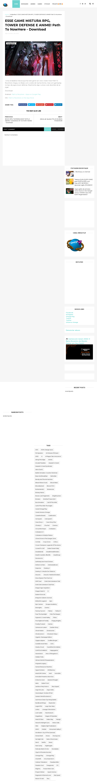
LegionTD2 (38, 551)
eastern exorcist (40, 439)
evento (47, 453)
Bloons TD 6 (50, 331)
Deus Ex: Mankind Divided (52, 420)
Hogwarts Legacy (40, 509)
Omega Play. (50, 601)
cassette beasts (40, 361)
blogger (43, 130)
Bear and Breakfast (41, 321)
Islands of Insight (53, 525)
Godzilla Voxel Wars (41, 489)
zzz (36, 766)
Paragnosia (50, 610)
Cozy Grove (46, 387)
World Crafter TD (48, 756)
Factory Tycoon (40, 456)
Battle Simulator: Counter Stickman (46, 318)
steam (47, 658)
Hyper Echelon (40, 515)
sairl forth (55, 630)
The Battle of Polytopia (42, 674)
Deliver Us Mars (40, 410)
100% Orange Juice (47, 295)
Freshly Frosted (40, 469)
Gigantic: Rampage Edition (43, 482)
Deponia (38, 413)
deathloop (57, 400)
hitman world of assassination (44, 505)
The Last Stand (39, 692)
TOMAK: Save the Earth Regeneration (47, 714)
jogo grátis (50, 535)
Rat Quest (57, 620)
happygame (54, 495)
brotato (37, 344)
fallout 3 (58, 456)
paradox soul (39, 610)
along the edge (40, 305)
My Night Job (39, 584)
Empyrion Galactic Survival (43, 443)
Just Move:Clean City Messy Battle (45, 545)
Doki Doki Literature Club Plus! (44, 430)
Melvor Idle (55, 568)
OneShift (38, 604)
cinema (55, 370)
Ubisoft (52, 733)
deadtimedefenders (52, 397)
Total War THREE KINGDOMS (44, 717)
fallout (50, 456)
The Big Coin (57, 674)
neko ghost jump (52, 584)
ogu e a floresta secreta (43, 597)
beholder (53, 321)
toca (54, 707)
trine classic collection (49, 727)
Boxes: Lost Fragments (42, 341)
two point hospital (41, 733)
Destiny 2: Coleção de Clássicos (45, 416)
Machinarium (49, 558)
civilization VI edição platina (43, 380)
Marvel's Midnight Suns (42, 568)
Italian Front (45, 528)
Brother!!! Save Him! (49, 344)
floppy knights (56, 466)
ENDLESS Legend (40, 446)
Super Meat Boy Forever (43, 671)
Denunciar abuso (73, 176)
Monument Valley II (55, 574)
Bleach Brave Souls (41, 328)
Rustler (52, 627)
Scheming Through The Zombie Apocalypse (48, 637)
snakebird (49, 645)
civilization (52, 374)
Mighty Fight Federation (48, 571)
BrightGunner (56, 341)
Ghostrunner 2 (39, 479)
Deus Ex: (38, 420)
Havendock (39, 499)
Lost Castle (38, 558)
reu (48, 624)
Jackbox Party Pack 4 (42, 532)
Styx (54, 658)
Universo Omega (72, 167)
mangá (58, 564)
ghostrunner (50, 476)
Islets (36, 528)
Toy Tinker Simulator (53, 723)
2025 (36, 301)
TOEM (37, 710)
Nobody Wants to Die (42, 594)
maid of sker (39, 564)
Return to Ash (39, 624)
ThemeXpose (12, 778)
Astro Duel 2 (39, 315)
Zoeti (54, 763)
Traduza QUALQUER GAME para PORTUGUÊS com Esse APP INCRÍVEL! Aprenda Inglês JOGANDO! (83, 27)
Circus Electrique (40, 374)
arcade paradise (40, 308)
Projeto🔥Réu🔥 (58, 3)
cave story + (39, 367)
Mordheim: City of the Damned (45, 578)
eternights (38, 453)
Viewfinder (48, 743)
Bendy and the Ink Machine (43, 324)
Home (17, 3)
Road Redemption (41, 627)
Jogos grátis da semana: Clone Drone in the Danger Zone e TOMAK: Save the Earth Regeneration (83, 37)
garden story (54, 472)
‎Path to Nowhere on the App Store (21, 99)
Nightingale (48, 591)
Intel (50, 518)
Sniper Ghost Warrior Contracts (44, 651)
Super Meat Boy (40, 668)
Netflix (44, 587)
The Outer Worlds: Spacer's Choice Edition (48, 699)
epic (51, 446)
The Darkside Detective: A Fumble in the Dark (48, 685)
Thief (55, 704)
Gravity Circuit (39, 492)
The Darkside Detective (42, 681)
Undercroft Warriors (55, 737)
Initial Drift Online (40, 518)
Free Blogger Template (24, 778)
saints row (45, 630)
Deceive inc (39, 403)
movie (48, 581)
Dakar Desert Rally (53, 393)
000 (36, 295)
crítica (55, 387)
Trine (36, 727)
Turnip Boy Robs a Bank (42, 730)
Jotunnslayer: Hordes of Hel (43, 538)
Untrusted (38, 743)
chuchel (46, 370)
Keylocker (52, 548)
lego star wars (50, 551)
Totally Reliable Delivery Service (45, 720)
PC (57, 610)
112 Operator (39, 298)
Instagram (69, 160)
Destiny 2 (47, 413)
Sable (37, 630)
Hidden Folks (39, 502)
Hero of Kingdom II (51, 499)
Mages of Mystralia (51, 561)
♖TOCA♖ (48, 3)
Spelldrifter (38, 658)
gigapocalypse (40, 486)
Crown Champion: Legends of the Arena (48, 390)
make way (50, 564)
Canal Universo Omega (42, 357)
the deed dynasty (41, 689)
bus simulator (39, 347)
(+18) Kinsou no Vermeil (82, 17)
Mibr (36, 571)
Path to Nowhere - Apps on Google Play (26, 95)
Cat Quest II (48, 364)
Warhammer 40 (40, 746)
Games (40, 3)
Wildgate (53, 753)
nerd (37, 587)
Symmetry (57, 671)
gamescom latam (41, 472)
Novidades (25, 3)
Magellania (38, 561)
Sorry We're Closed (48, 655)
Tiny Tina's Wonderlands (42, 707)
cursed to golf (39, 393)
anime (50, 305)
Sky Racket (38, 645)
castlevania (52, 361)
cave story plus (51, 367)
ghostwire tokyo (52, 479)
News (50, 587)
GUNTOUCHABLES (41, 495)
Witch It (37, 756)
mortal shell (39, 581)
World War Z (53, 760)
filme (55, 462)
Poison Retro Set (48, 614)
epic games (39, 449)
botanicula (50, 334)
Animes (33, 3)
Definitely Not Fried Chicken (44, 407)
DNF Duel (38, 426)
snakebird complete (41, 648)
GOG (52, 489)
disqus (50, 130)
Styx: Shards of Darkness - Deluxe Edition (48, 665)
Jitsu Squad (55, 532)
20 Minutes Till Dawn (52, 298)
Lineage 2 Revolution (48, 555)
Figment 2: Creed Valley (42, 462)
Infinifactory (51, 515)
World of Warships (41, 760)
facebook (57, 130)
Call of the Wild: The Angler (43, 351)
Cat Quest (38, 364)
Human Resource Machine (43, 512)
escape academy (51, 449)
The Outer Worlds (40, 696)
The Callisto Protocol (41, 678)
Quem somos (52, 617)
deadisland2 (39, 397)
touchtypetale (39, 723)
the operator (52, 692)
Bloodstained (39, 331)
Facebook (69, 158)
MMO (37, 574)
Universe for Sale (40, 740)
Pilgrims (37, 614)
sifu (36, 642)
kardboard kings (40, 548)
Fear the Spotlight (41, 459)
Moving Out (56, 581)
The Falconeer (54, 689)
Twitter (68, 166)
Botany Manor (39, 338)
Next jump (38, 591)
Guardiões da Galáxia (53, 492)
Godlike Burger (52, 486)
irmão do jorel (40, 525)
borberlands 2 (39, 334)
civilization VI (39, 377)
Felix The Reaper (55, 459)
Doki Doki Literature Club (52, 426)
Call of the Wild (52, 347)
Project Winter (39, 617)
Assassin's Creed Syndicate (43, 311)
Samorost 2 (38, 633)
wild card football (41, 753)
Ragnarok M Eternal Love (43, 620)
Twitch (68, 164)
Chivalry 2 (38, 370)
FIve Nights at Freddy (41, 466)
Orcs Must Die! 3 (49, 604)
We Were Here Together (43, 750)
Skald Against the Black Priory (50, 642)
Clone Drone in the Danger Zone (45, 384)
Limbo (37, 555)
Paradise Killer (54, 607)
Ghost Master (39, 476)
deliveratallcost (53, 410)
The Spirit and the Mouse (43, 704)
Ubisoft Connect (40, 737)
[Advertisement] (79, 59)
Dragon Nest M (40, 436)
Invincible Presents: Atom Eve (44, 522)
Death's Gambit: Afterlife (42, 400)
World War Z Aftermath (42, 763)
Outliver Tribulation (41, 607)
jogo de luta (39, 535)
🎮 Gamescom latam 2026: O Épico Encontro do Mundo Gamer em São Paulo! (78, 186)
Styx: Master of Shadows (43, 661)
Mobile (44, 574)
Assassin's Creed (54, 308)
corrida (37, 387)
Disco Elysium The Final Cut (43, 423)
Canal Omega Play (41, 354)
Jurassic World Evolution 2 (43, 541)
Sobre (37, 655)
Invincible (58, 518)
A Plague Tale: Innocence (53, 301)
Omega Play (70, 162)
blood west (54, 328)
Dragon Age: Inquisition (42, 433)
